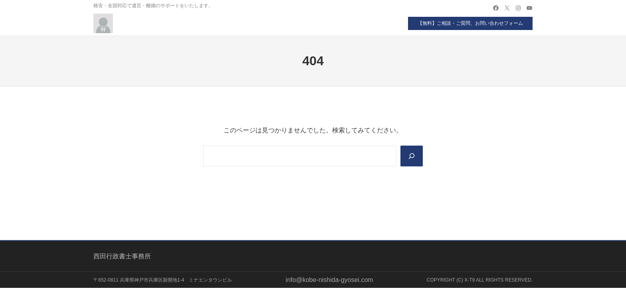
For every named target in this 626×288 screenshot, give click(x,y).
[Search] (411, 156)
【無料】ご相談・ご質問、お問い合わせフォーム (470, 23)
